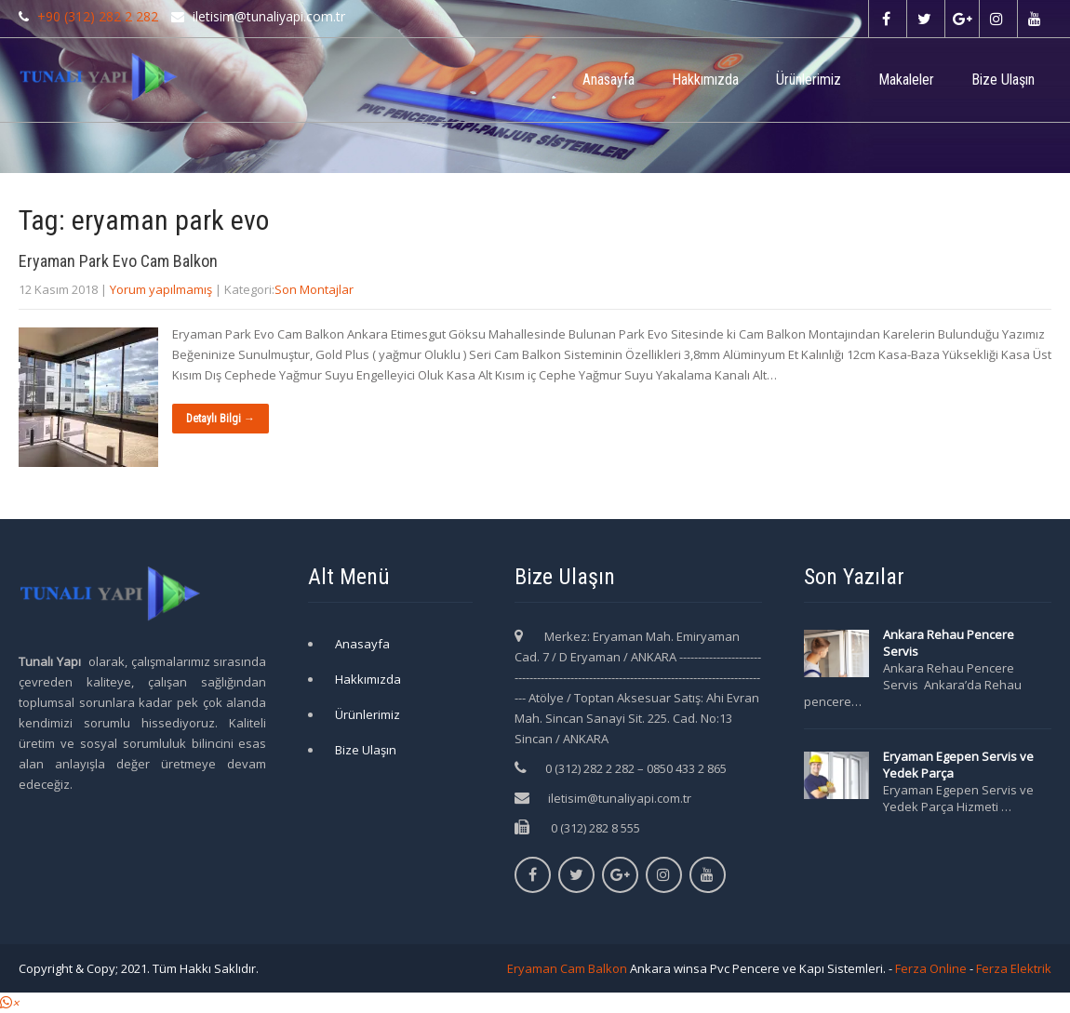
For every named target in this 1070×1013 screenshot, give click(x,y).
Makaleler (906, 79)
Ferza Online (931, 968)
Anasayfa (608, 79)
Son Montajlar (314, 289)
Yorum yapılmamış (161, 289)
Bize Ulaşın (1003, 79)
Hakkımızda (705, 79)
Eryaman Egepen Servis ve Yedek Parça (958, 764)
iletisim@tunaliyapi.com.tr (619, 798)
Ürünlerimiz (808, 79)
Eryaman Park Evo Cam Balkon (118, 261)
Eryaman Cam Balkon (567, 968)
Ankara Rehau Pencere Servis (948, 643)
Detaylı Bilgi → (220, 418)
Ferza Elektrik (1013, 968)
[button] (9, 1002)
